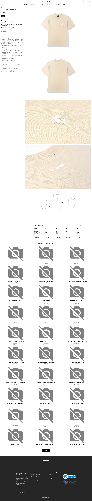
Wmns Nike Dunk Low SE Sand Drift (77, 403)
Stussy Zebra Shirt (46, 300)
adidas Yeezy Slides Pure (15, 444)
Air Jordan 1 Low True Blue (46, 403)
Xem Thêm (46, 450)
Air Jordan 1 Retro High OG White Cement (15, 382)
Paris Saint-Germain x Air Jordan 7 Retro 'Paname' (15, 321)
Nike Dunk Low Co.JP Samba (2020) (76, 382)
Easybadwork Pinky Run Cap (76, 261)
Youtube (50, 478)
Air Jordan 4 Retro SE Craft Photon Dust (46, 444)
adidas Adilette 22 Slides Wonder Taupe (15, 261)
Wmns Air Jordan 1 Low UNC (76, 300)
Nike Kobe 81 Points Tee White (15, 300)
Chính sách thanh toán (36, 484)
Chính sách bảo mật (35, 476)
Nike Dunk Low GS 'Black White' (46, 321)
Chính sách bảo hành (35, 474)
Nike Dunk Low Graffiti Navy (46, 423)
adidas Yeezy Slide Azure (46, 341)
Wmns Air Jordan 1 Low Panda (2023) (46, 362)
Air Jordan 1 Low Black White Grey (15, 403)
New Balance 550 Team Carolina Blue (15, 362)
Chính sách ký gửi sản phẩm (37, 486)
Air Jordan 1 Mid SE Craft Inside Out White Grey (76, 281)
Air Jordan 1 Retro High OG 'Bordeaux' (46, 382)
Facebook (51, 474)
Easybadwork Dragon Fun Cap (46, 281)
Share (2, 16)
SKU (2, 34)
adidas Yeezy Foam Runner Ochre (76, 444)
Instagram (51, 476)
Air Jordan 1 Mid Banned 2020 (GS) (76, 362)
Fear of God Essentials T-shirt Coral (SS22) (76, 341)
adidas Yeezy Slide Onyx (76, 423)
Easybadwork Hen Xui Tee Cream (15, 281)
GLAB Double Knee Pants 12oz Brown (15, 341)
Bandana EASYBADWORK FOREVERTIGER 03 (46, 261)
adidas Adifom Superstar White (76, 321)
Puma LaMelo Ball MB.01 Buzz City (15, 423)
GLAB (2, 7)
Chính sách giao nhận (36, 478)
